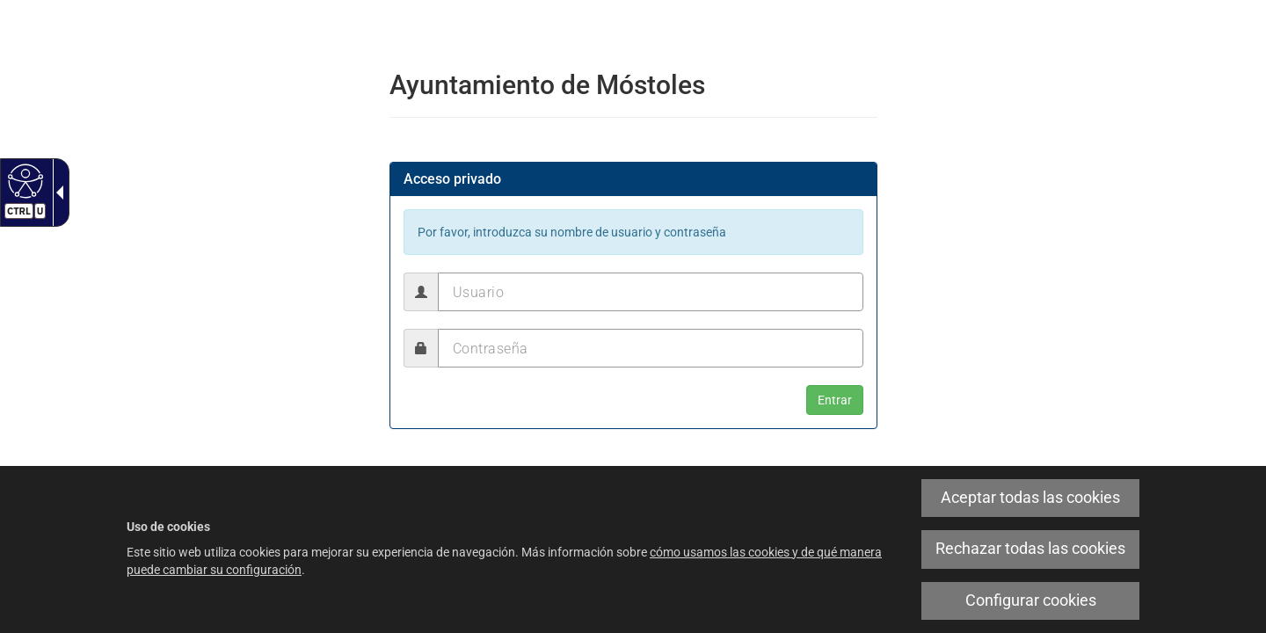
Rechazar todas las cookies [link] (1030, 548)
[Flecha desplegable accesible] (56, 193)
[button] (834, 400)
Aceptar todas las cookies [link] (1030, 497)
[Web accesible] (23, 180)
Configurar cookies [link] (1030, 600)
